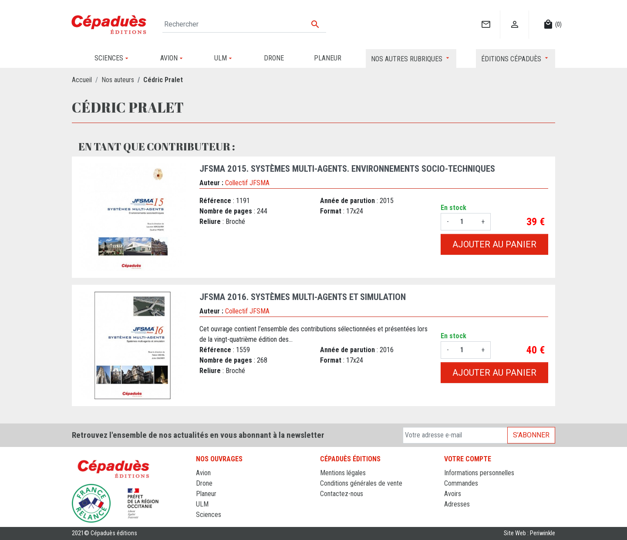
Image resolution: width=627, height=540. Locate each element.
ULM (202, 504)
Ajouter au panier (494, 244)
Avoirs (452, 494)
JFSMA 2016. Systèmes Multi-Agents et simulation (302, 297)
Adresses (457, 504)
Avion (203, 473)
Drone (204, 483)
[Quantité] (465, 221)
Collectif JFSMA (247, 183)
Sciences (208, 514)
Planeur (206, 494)
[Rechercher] (244, 24)
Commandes (461, 483)
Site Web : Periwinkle (529, 533)
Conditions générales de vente (361, 483)
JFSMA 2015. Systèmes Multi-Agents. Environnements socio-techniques (347, 168)
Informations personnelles (479, 473)
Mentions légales (343, 473)
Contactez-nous (341, 494)
